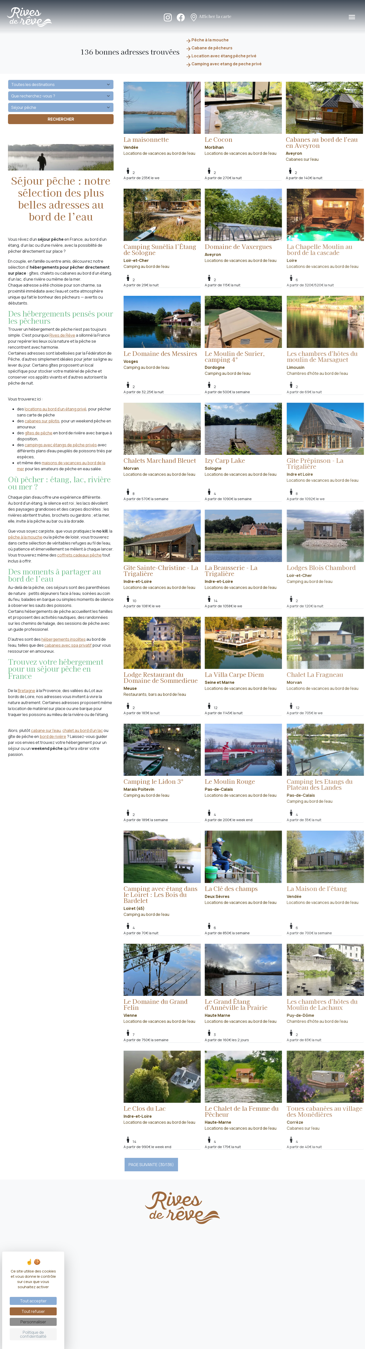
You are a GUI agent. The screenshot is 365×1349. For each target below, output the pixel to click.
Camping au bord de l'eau (169, 229)
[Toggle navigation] (352, 17)
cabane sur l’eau (46, 730)
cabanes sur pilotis (42, 421)
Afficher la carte (210, 17)
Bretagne (26, 690)
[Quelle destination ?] (61, 84)
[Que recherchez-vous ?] (61, 96)
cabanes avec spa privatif (68, 645)
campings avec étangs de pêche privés (61, 445)
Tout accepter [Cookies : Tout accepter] (33, 1301)
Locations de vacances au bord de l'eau (162, 119)
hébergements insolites (63, 639)
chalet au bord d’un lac (82, 730)
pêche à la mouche (25, 537)
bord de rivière (53, 736)
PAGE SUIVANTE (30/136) (151, 1164)
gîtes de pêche (38, 433)
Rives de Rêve (62, 335)
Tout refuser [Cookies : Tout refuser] (33, 1311)
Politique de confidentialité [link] (33, 1334)
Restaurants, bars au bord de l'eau (169, 657)
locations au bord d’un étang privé (55, 409)
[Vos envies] (61, 107)
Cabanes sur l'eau (324, 122)
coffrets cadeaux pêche (79, 555)
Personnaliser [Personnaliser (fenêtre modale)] (33, 1322)
